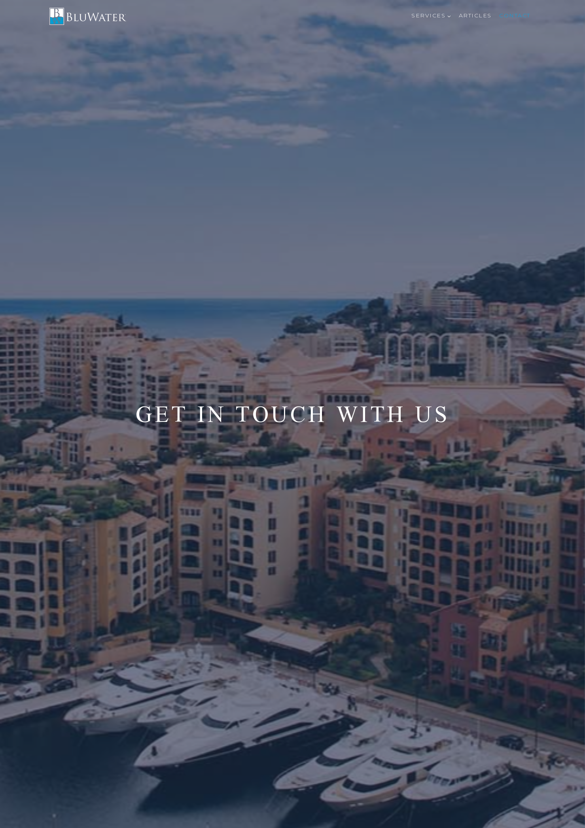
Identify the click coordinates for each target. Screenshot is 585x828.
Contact (514, 15)
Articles (475, 15)
